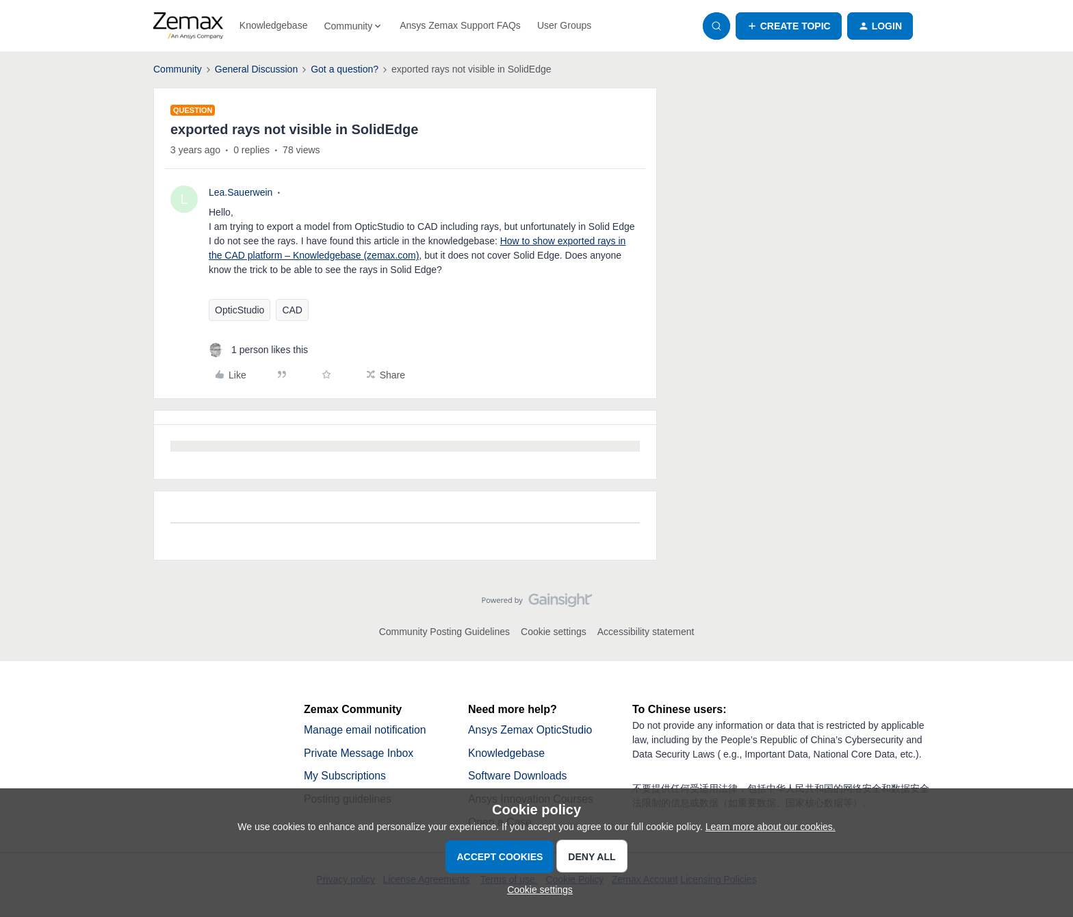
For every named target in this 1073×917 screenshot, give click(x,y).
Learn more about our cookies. (771, 826)
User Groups (564, 25)
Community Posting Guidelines (444, 631)
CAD (292, 310)
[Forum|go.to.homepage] (188, 26)
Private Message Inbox (359, 753)
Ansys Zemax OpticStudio (531, 730)
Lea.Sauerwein (240, 192)
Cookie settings (553, 631)
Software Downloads (518, 776)
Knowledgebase (274, 25)
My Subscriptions (345, 776)
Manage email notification (366, 730)
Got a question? (344, 69)
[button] (789, 26)
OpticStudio (239, 310)
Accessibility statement (646, 631)
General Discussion (256, 69)
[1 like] (258, 350)
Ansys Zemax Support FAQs (460, 25)
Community (177, 69)
